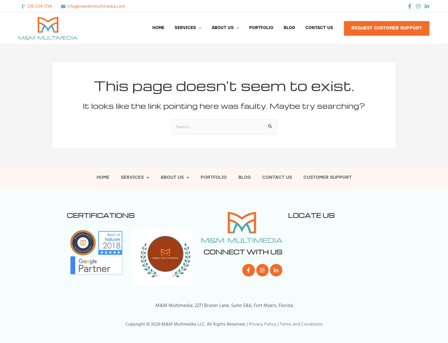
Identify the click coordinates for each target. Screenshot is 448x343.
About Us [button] (233, 28)
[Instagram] (418, 6)
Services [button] (198, 28)
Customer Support (327, 178)
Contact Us (320, 28)
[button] (208, 28)
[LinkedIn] (426, 6)
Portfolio (267, 28)
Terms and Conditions (301, 324)
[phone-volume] (36, 6)
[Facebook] (409, 6)
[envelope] (93, 6)
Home (171, 28)
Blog (293, 28)
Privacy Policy (262, 324)
